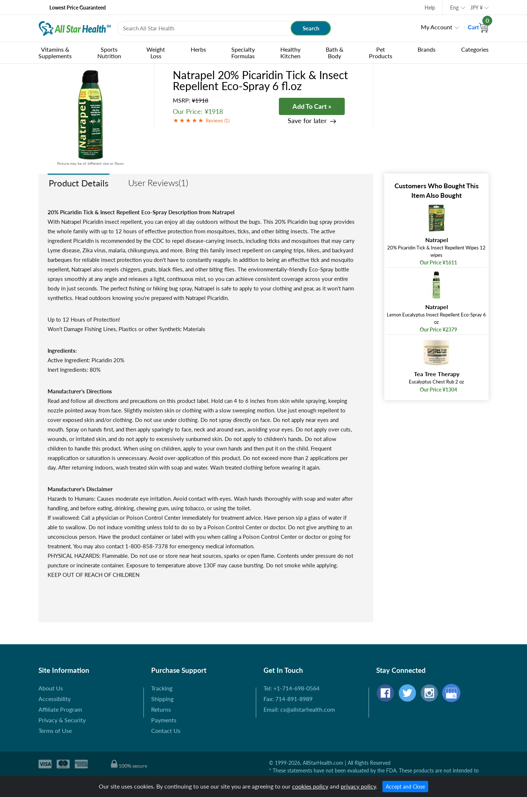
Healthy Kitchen (290, 52)
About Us (50, 688)
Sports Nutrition (109, 52)
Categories (475, 49)
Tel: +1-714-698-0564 (291, 688)
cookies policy (310, 786)
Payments (163, 719)
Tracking (161, 688)
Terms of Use (55, 730)
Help (430, 7)
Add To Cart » (311, 106)
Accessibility (54, 698)
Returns (161, 709)
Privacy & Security (62, 719)
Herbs (198, 49)
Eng (454, 7)
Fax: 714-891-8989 (288, 698)
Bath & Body (334, 52)
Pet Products (380, 52)
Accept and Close (405, 786)
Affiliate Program (60, 709)
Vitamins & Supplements (55, 52)
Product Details (78, 183)
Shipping (162, 698)
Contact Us (165, 730)
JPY (476, 7)
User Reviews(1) (158, 182)
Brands (427, 49)
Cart (478, 26)
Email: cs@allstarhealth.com (299, 709)
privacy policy (358, 786)
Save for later (307, 121)
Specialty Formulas (243, 52)
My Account (436, 26)
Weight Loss (155, 52)
